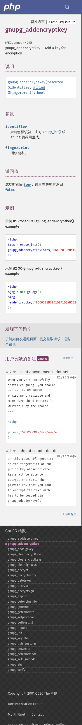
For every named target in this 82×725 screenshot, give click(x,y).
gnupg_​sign (15, 664)
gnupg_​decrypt (18, 570)
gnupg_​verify (16, 670)
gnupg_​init (15, 633)
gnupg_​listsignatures (22, 643)
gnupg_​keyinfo (18, 638)
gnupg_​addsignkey (20, 549)
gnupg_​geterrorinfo (21, 612)
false (9, 190)
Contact (37, 714)
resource (55, 82)
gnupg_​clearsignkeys (22, 565)
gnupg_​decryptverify (22, 575)
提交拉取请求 (50, 339)
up (8, 372)
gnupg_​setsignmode (22, 659)
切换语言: (38, 22)
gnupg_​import (17, 628)
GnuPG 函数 (15, 530)
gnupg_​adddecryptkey (23, 538)
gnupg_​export (17, 596)
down (14, 372)
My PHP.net (16, 714)
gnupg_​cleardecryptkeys (25, 554)
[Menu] (76, 7)
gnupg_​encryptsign (21, 591)
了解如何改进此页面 (21, 339)
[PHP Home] (12, 7)
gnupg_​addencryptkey (23, 544)
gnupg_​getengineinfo (22, 601)
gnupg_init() (52, 132)
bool (41, 93)
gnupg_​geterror (18, 607)
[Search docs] (67, 7)
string (39, 87)
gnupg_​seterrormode (22, 654)
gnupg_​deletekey (19, 580)
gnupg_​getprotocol (21, 617)
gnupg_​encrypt (18, 586)
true (27, 184)
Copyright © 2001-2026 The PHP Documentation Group (32, 698)
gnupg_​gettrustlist (20, 622)
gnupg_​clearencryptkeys (25, 559)
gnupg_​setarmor (19, 649)
